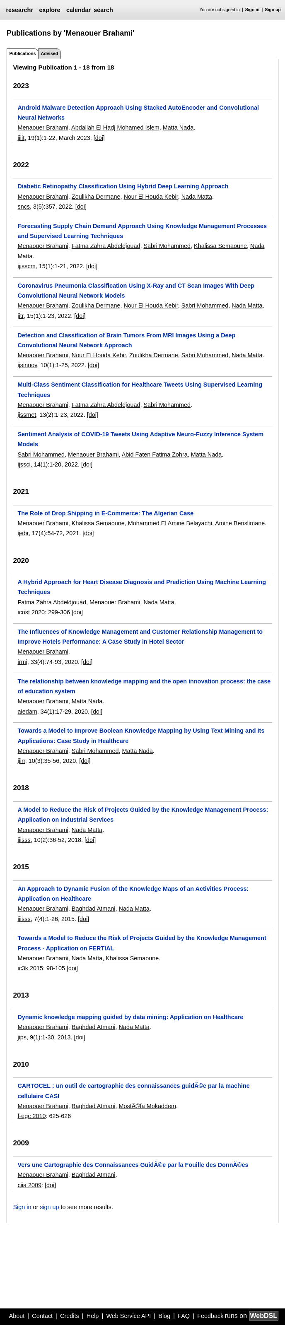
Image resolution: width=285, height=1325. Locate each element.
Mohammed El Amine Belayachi (170, 523)
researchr (19, 10)
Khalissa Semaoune (220, 246)
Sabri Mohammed (167, 246)
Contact (42, 1316)
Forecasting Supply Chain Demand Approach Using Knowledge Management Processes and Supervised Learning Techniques (142, 231)
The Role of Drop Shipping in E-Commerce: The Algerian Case (105, 513)
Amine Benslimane (240, 523)
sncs (23, 206)
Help (93, 1316)
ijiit (20, 138)
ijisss (23, 840)
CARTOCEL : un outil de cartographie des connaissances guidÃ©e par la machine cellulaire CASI (133, 1090)
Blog (164, 1316)
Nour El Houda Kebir (150, 196)
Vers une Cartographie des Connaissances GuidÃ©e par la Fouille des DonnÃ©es (132, 1164)
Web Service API (128, 1316)
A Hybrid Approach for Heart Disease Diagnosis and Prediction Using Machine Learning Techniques (141, 587)
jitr (20, 316)
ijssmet (26, 414)
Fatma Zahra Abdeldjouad (106, 246)
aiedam (27, 711)
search (103, 10)
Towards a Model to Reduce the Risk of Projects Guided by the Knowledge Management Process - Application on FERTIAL (141, 943)
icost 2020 (31, 612)
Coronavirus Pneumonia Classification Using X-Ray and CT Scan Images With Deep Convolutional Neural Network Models (135, 290)
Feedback (210, 1316)
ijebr (22, 533)
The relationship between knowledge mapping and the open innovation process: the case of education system (144, 686)
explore (49, 10)
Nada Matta (196, 196)
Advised (49, 53)
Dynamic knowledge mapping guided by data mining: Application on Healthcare (130, 1017)
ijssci (23, 464)
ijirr (21, 760)
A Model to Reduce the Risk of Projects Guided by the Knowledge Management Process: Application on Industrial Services (142, 814)
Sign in (252, 9)
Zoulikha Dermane (96, 196)
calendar (78, 10)
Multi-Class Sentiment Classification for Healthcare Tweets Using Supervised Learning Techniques (139, 389)
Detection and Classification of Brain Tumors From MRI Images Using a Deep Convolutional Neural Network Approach (126, 340)
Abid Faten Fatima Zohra (155, 454)
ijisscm (26, 266)
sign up (49, 1207)
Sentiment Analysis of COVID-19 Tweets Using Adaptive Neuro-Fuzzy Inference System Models (140, 439)
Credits (69, 1316)
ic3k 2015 (30, 968)
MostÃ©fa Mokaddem (147, 1106)
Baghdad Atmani (94, 908)
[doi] (99, 138)
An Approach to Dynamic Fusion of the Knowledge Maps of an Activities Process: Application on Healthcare (133, 893)
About (17, 1316)
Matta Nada (178, 127)
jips (22, 1037)
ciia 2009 (29, 1185)
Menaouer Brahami (42, 127)
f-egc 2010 (31, 1116)
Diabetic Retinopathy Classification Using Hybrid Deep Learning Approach (122, 186)
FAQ (184, 1316)
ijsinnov (27, 365)
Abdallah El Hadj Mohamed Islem (115, 127)
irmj (22, 662)
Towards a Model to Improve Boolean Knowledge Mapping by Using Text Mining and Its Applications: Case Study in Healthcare (140, 735)
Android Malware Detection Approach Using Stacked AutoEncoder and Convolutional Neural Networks (138, 112)
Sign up (273, 9)
